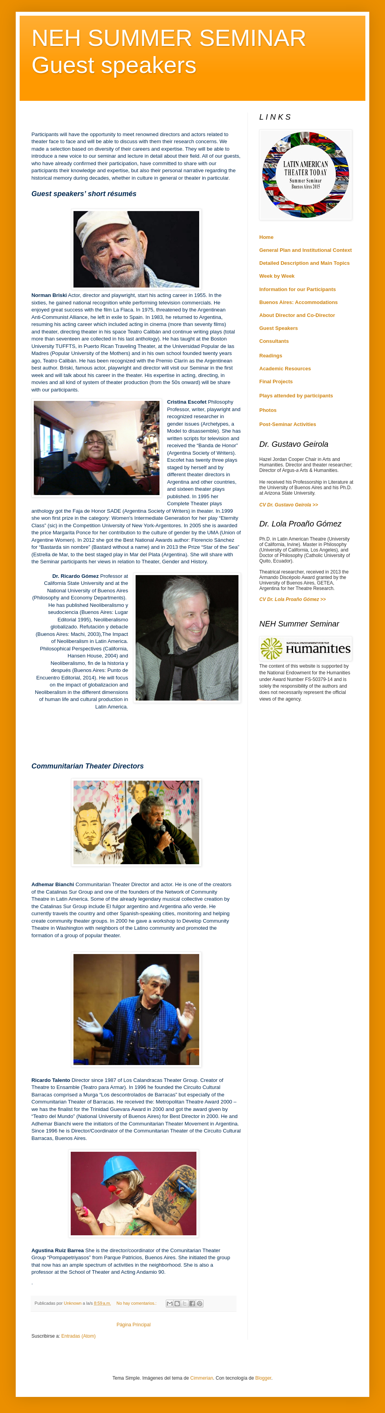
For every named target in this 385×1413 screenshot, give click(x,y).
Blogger (263, 1378)
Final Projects (276, 381)
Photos (268, 410)
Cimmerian (201, 1378)
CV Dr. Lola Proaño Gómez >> (292, 599)
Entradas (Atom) (78, 1336)
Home (266, 237)
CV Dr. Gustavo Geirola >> (288, 505)
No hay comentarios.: (137, 1303)
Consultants (274, 341)
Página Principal (134, 1324)
